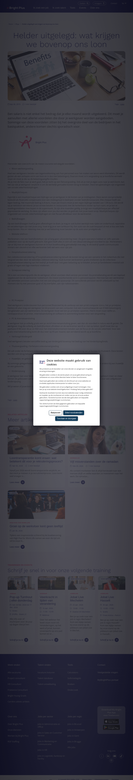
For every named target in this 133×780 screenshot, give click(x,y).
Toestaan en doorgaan (66, 418)
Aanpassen (55, 412)
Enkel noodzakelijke (73, 412)
